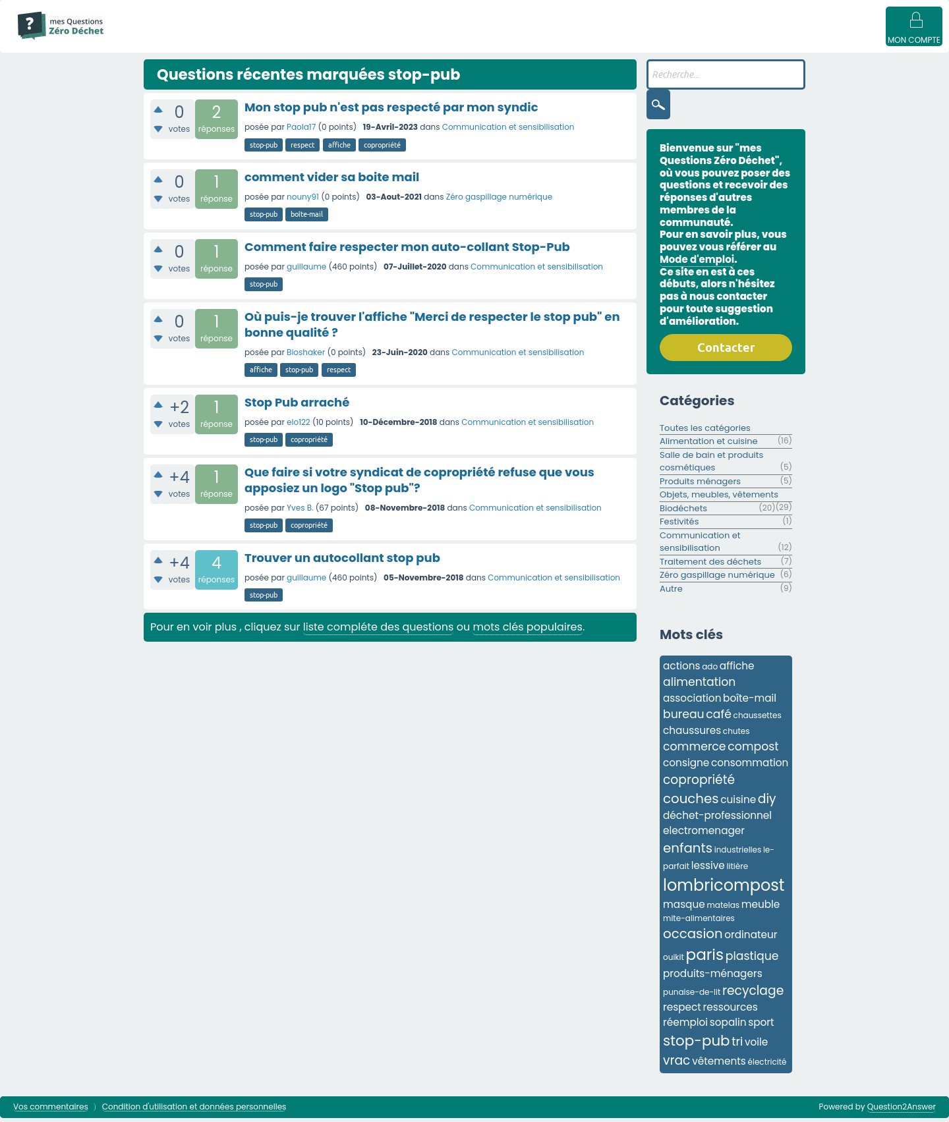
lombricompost (724, 889)
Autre (671, 592)
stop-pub (263, 149)
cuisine (738, 803)
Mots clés (365, 41)
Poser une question (598, 41)
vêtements (719, 1065)
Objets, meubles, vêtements (719, 498)
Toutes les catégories (705, 432)
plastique (752, 960)
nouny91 (303, 200)
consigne (686, 766)
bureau (684, 718)
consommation (749, 766)
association (692, 702)
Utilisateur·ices (506, 41)
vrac (676, 1064)
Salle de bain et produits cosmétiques (711, 465)
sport (761, 1026)
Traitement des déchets (710, 565)
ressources (730, 1011)
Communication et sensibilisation (508, 130)
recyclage (753, 994)
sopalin (728, 1026)
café (719, 718)
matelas (722, 908)
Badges (674, 41)
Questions (227, 41)
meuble (760, 908)
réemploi (685, 1026)
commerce (694, 750)
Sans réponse (297, 41)
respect (302, 149)
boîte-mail (307, 218)
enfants (687, 852)
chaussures (692, 734)
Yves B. (300, 511)
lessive (708, 869)
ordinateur (750, 938)
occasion (693, 937)
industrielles (738, 853)
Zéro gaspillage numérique (499, 200)
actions (682, 670)
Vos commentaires (50, 1111)
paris (705, 958)
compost (753, 750)
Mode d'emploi (157, 41)
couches (691, 802)
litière (738, 870)
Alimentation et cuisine (709, 445)
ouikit (673, 961)
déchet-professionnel (717, 819)
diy (767, 803)
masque (684, 908)
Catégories (431, 41)
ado (710, 670)
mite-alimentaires (699, 922)
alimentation (699, 686)
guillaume (306, 270)
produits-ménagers (712, 977)
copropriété (382, 149)
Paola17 (301, 130)
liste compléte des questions (378, 630)
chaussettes (757, 719)
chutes (736, 735)
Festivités (679, 525)
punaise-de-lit (691, 995)
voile (756, 1046)
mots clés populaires (527, 630)
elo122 (298, 426)
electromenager (704, 834)
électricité (767, 1065)
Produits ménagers (700, 485)
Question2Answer (901, 1110)
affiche (339, 149)
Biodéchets (683, 512)
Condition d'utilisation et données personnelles (194, 1111)
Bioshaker (306, 356)
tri (737, 1045)
